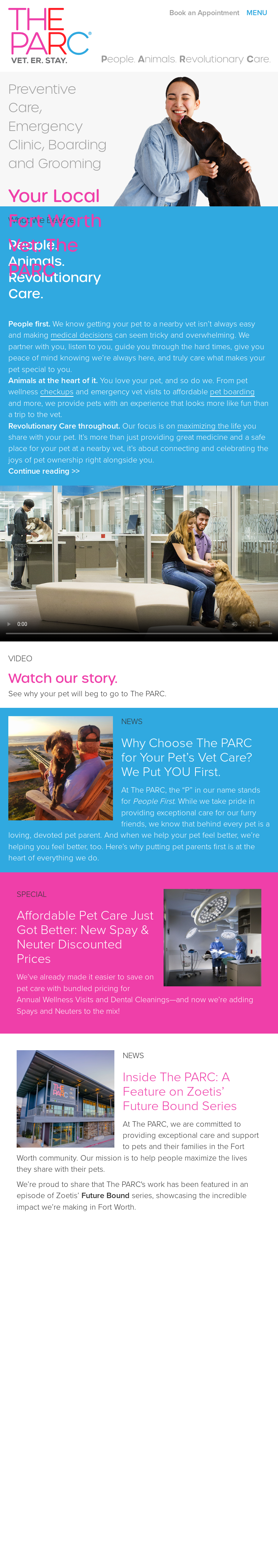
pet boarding (232, 391)
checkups (56, 391)
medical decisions (82, 335)
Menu (257, 13)
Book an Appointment (204, 13)
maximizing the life (209, 426)
